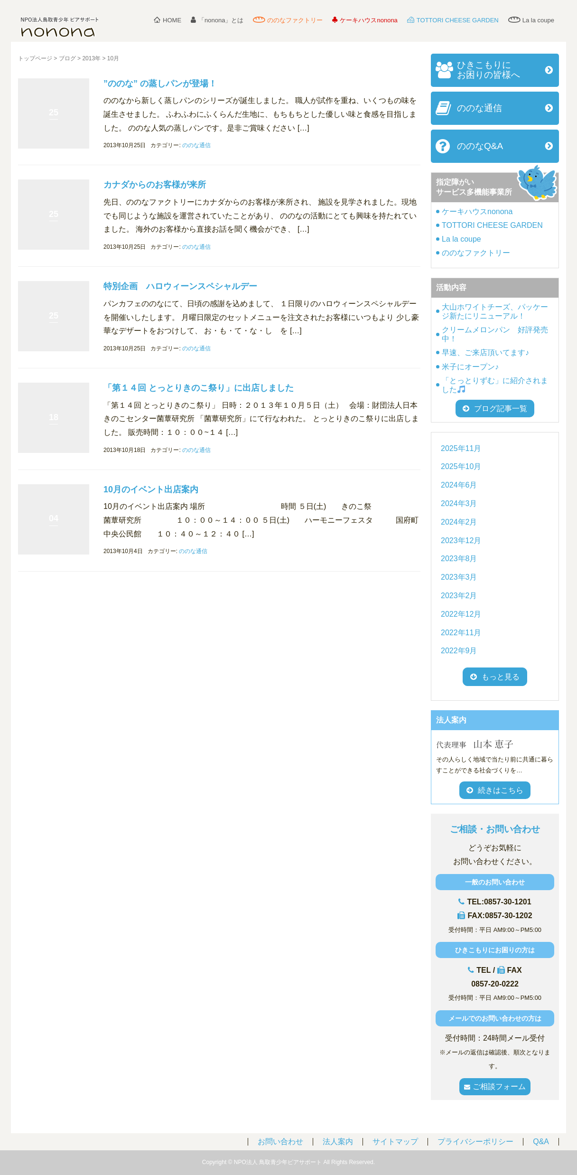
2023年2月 (459, 596)
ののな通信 (196, 145)
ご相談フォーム (495, 1086)
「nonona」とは (217, 20)
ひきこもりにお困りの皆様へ (488, 70)
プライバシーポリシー (475, 1141)
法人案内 (338, 1141)
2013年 (91, 58)
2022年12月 (461, 614)
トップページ (35, 58)
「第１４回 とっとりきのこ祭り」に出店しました (198, 388)
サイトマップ (395, 1141)
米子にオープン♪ (470, 367)
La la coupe (531, 20)
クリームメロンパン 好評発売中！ (495, 334)
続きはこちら (494, 790)
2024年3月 (459, 503)
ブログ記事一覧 (495, 408)
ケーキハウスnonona (364, 20)
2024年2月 (459, 522)
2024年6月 (459, 485)
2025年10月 (461, 466)
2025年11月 (461, 448)
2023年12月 (461, 540)
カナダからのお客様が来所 (154, 184)
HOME (167, 20)
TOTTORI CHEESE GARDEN (453, 20)
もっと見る (501, 677)
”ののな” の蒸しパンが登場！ (160, 83)
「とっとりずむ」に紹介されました (495, 385)
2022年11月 (461, 633)
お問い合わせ (280, 1141)
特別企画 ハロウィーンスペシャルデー (180, 286)
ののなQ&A (480, 146)
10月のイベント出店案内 (150, 489)
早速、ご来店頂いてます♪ (485, 352)
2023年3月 (459, 577)
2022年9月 (459, 651)
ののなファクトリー (288, 20)
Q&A (541, 1141)
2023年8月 (459, 559)
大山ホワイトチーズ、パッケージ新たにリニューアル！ (495, 311)
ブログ (67, 58)
